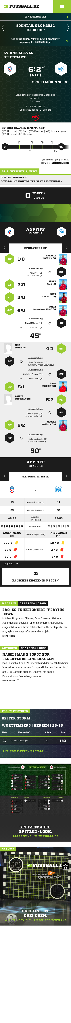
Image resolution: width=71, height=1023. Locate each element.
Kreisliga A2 (46, 17)
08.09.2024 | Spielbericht (14, 177)
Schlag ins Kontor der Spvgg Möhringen (32, 181)
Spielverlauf (35, 248)
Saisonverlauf (66, 475)
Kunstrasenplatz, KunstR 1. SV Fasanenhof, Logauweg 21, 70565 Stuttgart (39, 40)
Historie (4, 475)
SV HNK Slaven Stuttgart (19, 55)
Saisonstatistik (35, 476)
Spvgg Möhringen (49, 82)
